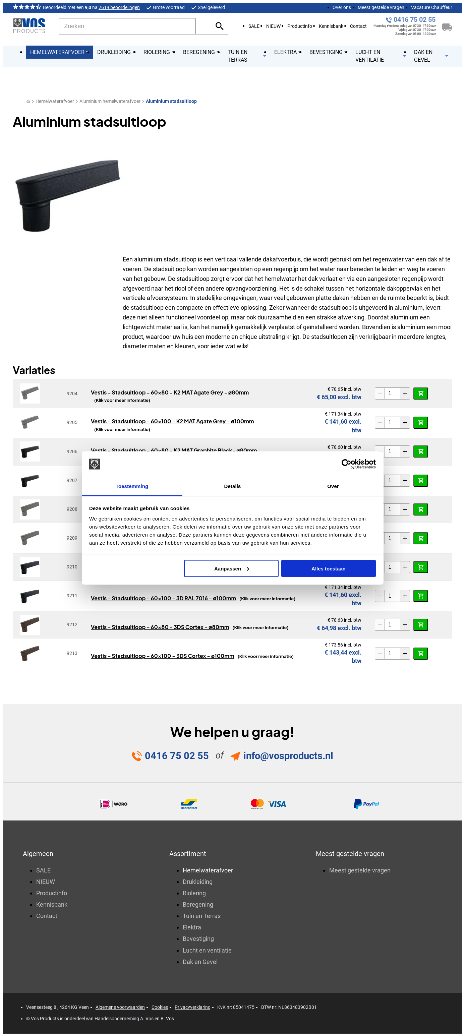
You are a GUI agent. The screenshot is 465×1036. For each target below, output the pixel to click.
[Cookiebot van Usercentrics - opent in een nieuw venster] (346, 464)
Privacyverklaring (193, 1006)
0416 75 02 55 (414, 19)
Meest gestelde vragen (381, 7)
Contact (358, 26)
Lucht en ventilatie (207, 950)
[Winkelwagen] (447, 26)
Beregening (198, 905)
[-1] (380, 393)
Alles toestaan (328, 568)
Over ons (342, 7)
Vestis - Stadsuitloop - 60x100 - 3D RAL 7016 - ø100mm (193, 598)
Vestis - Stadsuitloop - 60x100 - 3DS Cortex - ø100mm (192, 655)
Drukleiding (198, 883)
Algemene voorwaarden (120, 1006)
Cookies (160, 1006)
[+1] (405, 393)
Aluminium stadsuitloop (171, 101)
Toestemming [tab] (132, 486)
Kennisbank (331, 26)
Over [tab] (333, 486)
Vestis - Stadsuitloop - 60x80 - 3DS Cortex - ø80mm (190, 626)
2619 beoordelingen (119, 7)
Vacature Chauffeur (431, 7)
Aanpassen (231, 568)
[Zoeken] (127, 26)
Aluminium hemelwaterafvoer (109, 101)
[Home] (28, 101)
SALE (253, 26)
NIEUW (273, 26)
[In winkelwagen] (420, 393)
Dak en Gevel (200, 961)
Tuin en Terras (202, 916)
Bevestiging (198, 938)
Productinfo (299, 26)
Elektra (192, 927)
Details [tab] (232, 486)
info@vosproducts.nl (289, 757)
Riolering (194, 894)
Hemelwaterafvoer (55, 101)
